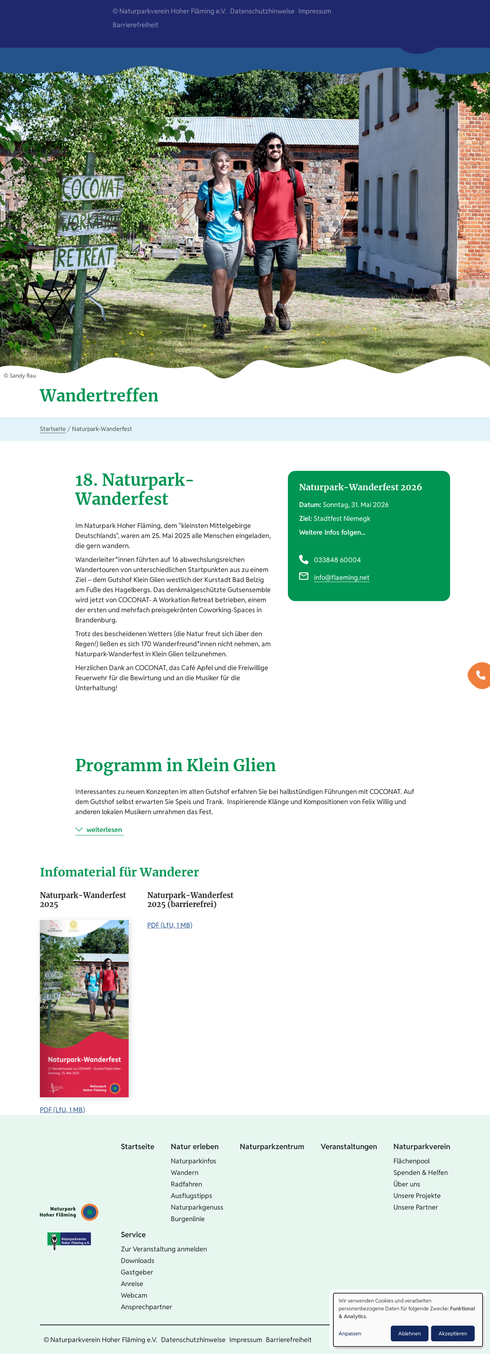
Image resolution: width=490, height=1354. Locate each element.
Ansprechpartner (146, 1307)
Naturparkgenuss (197, 1207)
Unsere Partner (415, 1207)
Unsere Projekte (417, 1195)
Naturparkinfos (193, 1161)
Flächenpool (411, 1161)
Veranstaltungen (349, 1146)
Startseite (53, 429)
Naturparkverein (421, 1146)
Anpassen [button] (350, 1333)
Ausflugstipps (191, 1195)
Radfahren (186, 1184)
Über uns (406, 1184)
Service (133, 1234)
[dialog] (408, 1320)
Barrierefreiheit (135, 25)
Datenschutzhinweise (262, 11)
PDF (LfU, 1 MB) (62, 1110)
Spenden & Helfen (420, 1172)
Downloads (137, 1260)
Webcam (134, 1295)
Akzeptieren (453, 1333)
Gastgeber (137, 1272)
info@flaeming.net (342, 577)
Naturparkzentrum (272, 1146)
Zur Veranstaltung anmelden (164, 1249)
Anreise (132, 1283)
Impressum (314, 11)
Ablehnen (409, 1333)
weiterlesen (104, 829)
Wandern (184, 1172)
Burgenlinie (188, 1218)
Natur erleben (195, 1146)
